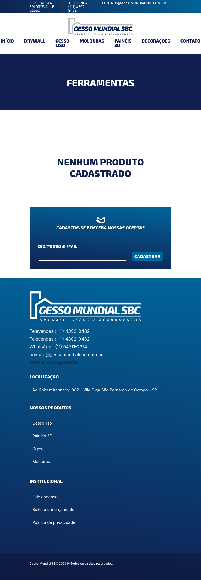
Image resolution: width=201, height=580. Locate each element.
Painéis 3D (122, 43)
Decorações (156, 40)
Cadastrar (147, 256)
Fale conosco (45, 496)
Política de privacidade (53, 522)
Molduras (92, 40)
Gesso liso (62, 43)
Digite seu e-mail (57, 246)
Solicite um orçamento (53, 509)
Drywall (34, 40)
